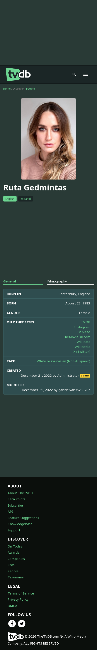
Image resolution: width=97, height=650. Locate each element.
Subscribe (15, 505)
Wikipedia (82, 346)
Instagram (82, 327)
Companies (16, 558)
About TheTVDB (20, 493)
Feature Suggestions (23, 518)
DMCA (12, 605)
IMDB (86, 322)
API (10, 511)
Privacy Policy (18, 599)
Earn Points (16, 499)
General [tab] (9, 281)
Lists (11, 565)
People (30, 89)
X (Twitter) (81, 351)
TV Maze (83, 332)
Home (7, 89)
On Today (15, 546)
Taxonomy (16, 577)
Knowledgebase (20, 524)
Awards (13, 552)
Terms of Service (21, 593)
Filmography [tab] (57, 281)
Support (14, 530)
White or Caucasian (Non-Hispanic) (63, 361)
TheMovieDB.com (76, 337)
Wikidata (83, 341)
